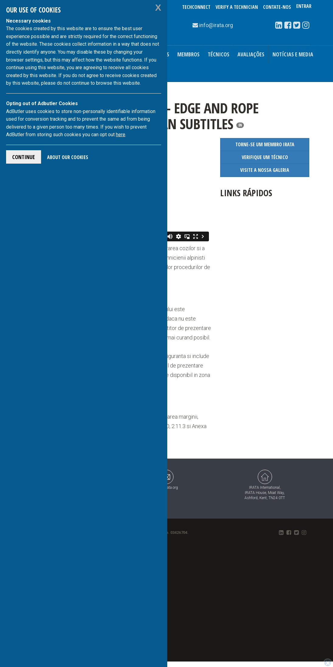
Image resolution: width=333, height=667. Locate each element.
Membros (188, 54)
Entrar (303, 7)
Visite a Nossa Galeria (264, 170)
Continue (23, 157)
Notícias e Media (292, 54)
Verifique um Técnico (265, 157)
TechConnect (196, 7)
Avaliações (251, 54)
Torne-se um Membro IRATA (264, 144)
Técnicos (218, 54)
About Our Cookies (67, 157)
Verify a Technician (237, 7)
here (120, 134)
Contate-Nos (277, 7)
